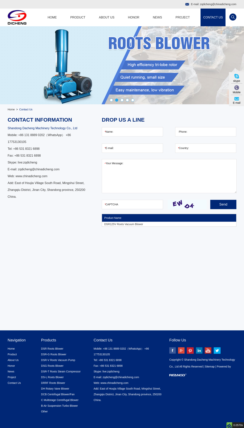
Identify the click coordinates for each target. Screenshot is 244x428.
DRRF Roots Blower (53, 382)
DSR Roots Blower (52, 348)
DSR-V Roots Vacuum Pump (58, 360)
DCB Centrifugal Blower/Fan (58, 394)
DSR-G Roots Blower (53, 354)
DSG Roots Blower (52, 365)
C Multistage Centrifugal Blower (60, 400)
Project (183, 17)
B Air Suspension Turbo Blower (59, 405)
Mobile (237, 92)
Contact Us (213, 17)
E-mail (237, 102)
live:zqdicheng (27, 162)
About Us (107, 17)
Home (52, 17)
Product (77, 17)
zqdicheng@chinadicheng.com (218, 4)
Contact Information (40, 120)
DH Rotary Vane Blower (55, 388)
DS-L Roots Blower (52, 377)
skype (236, 80)
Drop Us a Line (123, 120)
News (157, 17)
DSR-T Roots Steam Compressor (61, 371)
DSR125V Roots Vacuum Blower (123, 224)
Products (48, 340)
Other (44, 411)
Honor (133, 17)
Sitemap (210, 366)
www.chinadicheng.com (31, 176)
